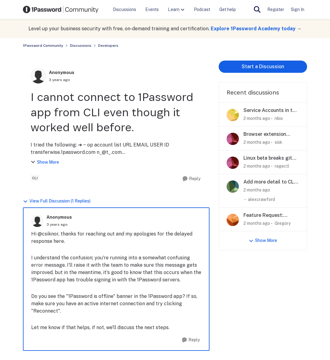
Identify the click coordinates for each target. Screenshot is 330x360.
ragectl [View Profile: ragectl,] (282, 166)
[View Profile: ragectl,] (233, 163)
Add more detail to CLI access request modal (269, 182)
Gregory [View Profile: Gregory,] (283, 223)
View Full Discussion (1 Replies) (57, 201)
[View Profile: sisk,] (233, 139)
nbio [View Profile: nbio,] (279, 118)
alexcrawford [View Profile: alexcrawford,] (261, 199)
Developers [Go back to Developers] (108, 45)
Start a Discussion (263, 66)
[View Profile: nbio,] (233, 115)
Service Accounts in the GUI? (270, 110)
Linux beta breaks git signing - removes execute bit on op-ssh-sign (269, 158)
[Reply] (191, 179)
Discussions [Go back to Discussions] (80, 45)
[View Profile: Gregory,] (233, 220)
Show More (45, 162)
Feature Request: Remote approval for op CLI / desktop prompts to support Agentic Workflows (270, 215)
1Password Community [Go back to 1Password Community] (43, 45)
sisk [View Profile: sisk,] (278, 142)
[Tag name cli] (35, 178)
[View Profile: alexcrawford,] (233, 186)
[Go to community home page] (61, 9)
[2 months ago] (256, 118)
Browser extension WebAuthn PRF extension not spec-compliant (266, 134)
